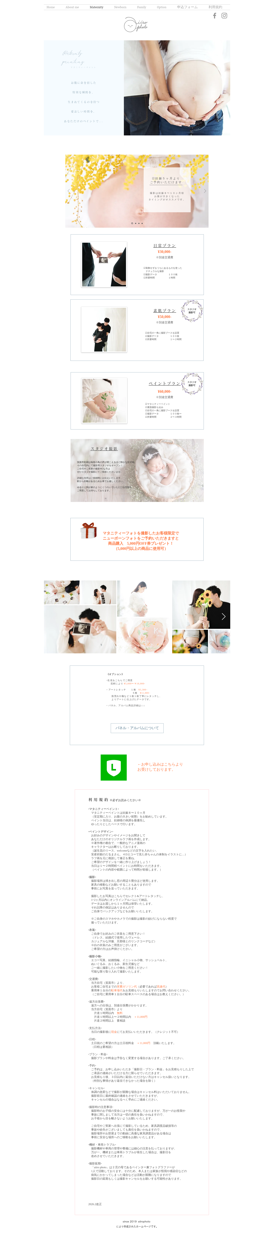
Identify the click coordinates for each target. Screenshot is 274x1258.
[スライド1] (132, 223)
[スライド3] (138, 223)
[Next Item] (223, 616)
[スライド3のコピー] (142, 223)
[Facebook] (214, 15)
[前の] (69, 191)
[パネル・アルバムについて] (137, 728)
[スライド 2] (135, 223)
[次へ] (205, 191)
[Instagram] (224, 15)
